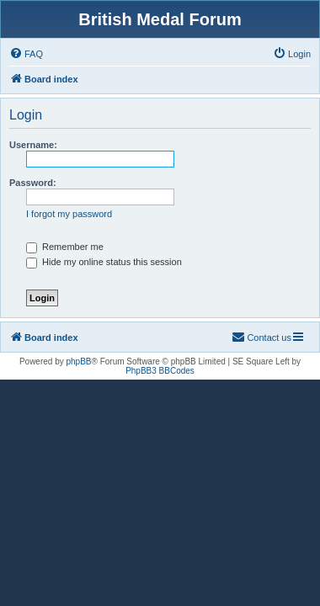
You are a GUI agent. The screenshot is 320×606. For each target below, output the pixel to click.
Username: (33, 145)
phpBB (79, 361)
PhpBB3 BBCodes (160, 370)
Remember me (65, 247)
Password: (32, 183)
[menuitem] (26, 54)
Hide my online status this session (104, 262)
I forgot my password (69, 214)
